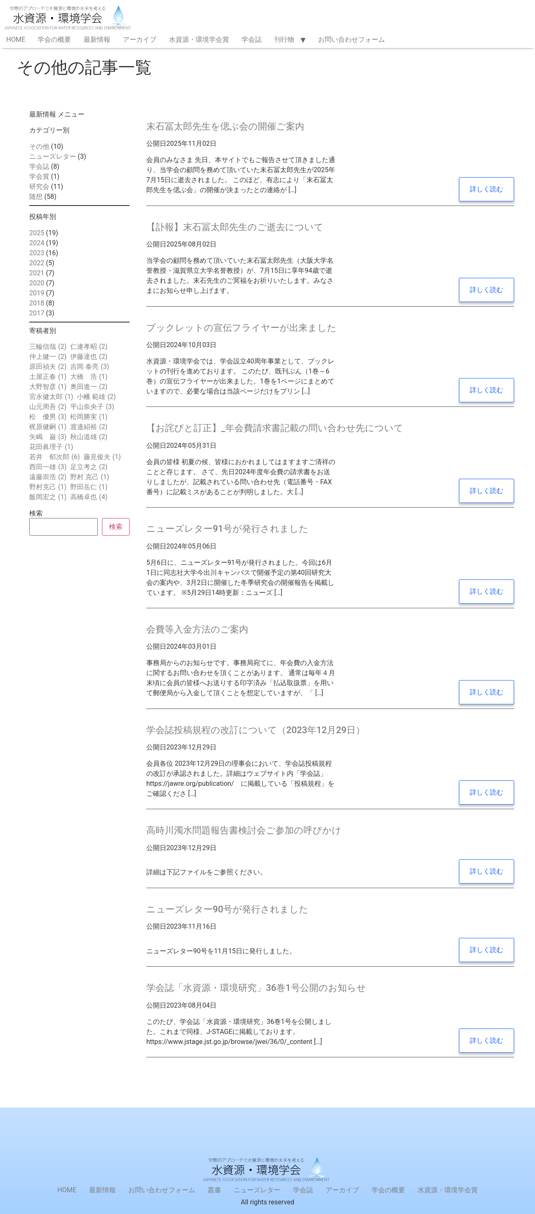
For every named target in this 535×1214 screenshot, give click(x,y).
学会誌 (252, 39)
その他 (39, 146)
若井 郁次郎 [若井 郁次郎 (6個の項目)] (54, 457)
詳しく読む (486, 189)
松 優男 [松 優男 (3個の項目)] (47, 417)
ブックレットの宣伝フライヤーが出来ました (241, 328)
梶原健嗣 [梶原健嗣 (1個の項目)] (47, 427)
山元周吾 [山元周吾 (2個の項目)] (47, 407)
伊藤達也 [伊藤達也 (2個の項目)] (88, 357)
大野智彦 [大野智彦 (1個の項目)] (47, 387)
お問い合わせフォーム (351, 39)
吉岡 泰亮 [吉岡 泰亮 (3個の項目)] (89, 367)
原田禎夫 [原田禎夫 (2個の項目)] (47, 367)
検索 (36, 513)
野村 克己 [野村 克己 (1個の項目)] (89, 477)
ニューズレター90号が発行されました (227, 909)
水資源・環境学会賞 (199, 39)
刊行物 (284, 39)
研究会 (39, 186)
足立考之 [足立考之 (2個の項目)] (88, 467)
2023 (36, 253)
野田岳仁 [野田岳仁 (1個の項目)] (88, 487)
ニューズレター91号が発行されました (227, 528)
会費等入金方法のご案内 (197, 629)
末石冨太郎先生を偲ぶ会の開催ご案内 (225, 126)
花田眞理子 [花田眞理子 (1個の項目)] (51, 447)
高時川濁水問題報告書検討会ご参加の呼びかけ (243, 830)
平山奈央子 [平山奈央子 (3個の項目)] (92, 407)
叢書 (214, 1190)
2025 (36, 233)
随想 (36, 197)
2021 (36, 273)
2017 (36, 313)
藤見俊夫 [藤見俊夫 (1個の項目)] (102, 457)
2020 (36, 283)
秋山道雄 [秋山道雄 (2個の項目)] (88, 437)
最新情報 (97, 39)
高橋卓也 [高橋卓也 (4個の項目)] (88, 497)
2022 (36, 263)
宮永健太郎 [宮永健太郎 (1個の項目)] (51, 397)
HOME (15, 39)
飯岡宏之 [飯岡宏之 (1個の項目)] (47, 497)
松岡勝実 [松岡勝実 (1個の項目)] (88, 417)
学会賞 (39, 176)
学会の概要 (54, 39)
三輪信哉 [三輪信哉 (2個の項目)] (47, 347)
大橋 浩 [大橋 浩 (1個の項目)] (88, 377)
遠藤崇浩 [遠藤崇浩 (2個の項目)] (47, 477)
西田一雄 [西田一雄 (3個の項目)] (47, 467)
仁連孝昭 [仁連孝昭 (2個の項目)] (88, 347)
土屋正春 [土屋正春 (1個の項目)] (47, 377)
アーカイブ (139, 39)
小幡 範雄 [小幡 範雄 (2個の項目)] (96, 397)
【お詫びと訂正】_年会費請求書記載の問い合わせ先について (274, 428)
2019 (36, 293)
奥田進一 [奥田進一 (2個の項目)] (88, 387)
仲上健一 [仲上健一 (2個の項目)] (47, 357)
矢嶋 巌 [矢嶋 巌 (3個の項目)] (47, 437)
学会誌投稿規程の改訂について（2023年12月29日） (255, 730)
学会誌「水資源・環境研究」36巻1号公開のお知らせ (256, 988)
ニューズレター (52, 156)
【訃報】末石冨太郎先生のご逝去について (235, 227)
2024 (36, 243)
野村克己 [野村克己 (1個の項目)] (47, 487)
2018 (36, 303)
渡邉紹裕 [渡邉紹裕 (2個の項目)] (88, 427)
